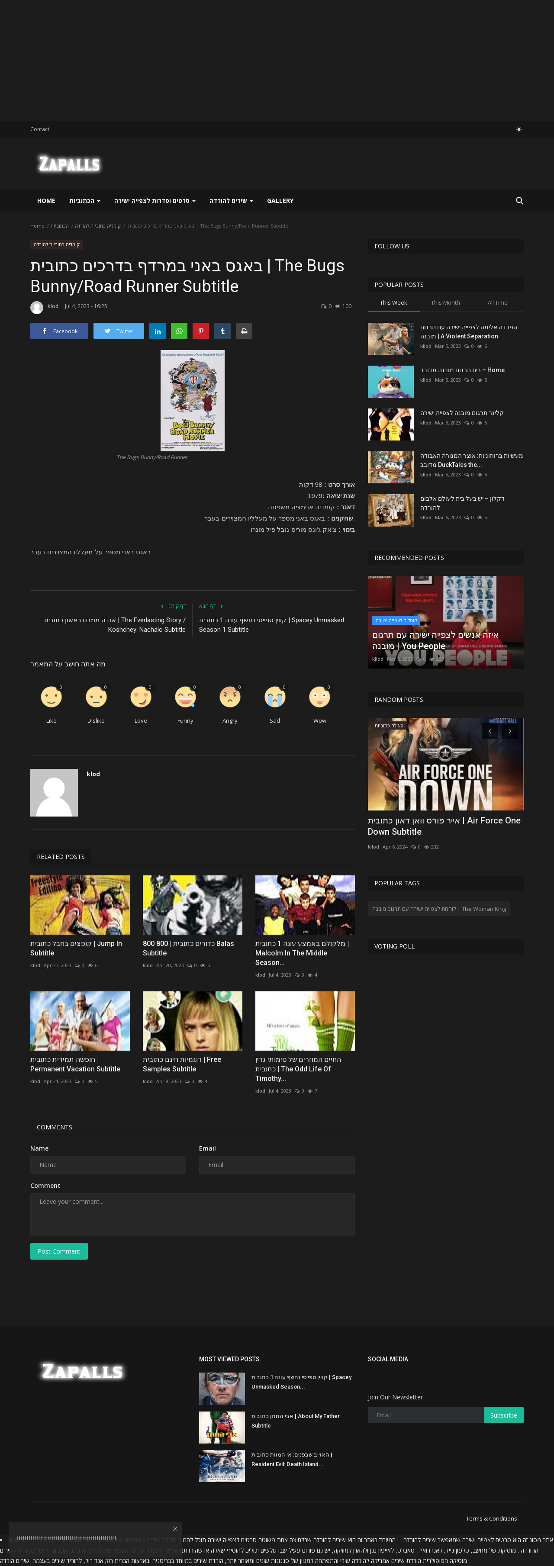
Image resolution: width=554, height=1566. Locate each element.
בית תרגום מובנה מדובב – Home (462, 370)
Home (46, 200)
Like (51, 720)
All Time (498, 302)
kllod (426, 346)
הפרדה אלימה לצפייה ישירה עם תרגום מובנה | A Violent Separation (468, 332)
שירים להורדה (329, 1540)
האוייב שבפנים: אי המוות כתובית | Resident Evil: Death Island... (291, 1459)
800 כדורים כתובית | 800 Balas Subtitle (188, 948)
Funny (185, 720)
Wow (319, 720)
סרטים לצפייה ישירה (486, 1540)
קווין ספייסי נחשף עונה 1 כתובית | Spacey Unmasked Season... (301, 1382)
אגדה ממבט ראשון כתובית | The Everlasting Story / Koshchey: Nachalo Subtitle (115, 624)
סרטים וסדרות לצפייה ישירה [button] (155, 200)
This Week (393, 302)
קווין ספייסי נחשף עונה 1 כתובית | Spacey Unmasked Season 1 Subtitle (271, 624)
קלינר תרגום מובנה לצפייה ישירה (462, 412)
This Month (445, 302)
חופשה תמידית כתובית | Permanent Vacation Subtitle (75, 1064)
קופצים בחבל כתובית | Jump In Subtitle (76, 948)
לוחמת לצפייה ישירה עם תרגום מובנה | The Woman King (439, 909)
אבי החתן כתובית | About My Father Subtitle (295, 1421)
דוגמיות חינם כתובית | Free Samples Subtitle (182, 1064)
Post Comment (59, 1251)
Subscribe (503, 1415)
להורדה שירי (354, 1560)
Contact (39, 129)
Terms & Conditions (491, 1518)
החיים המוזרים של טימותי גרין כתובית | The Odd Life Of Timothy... (298, 1069)
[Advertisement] (259, 60)
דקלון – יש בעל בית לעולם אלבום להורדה (462, 503)
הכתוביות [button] (84, 200)
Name (39, 1148)
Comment (45, 1185)
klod (44, 307)
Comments (54, 1127)
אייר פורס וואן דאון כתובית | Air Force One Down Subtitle (444, 826)
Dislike (96, 720)
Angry (230, 720)
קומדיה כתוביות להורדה (98, 225)
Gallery (280, 200)
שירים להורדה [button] (231, 200)
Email (207, 1148)
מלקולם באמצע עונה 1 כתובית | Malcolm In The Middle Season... (302, 953)
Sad (275, 720)
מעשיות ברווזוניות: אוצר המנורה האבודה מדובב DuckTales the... (471, 460)
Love (141, 720)
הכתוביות (60, 225)
